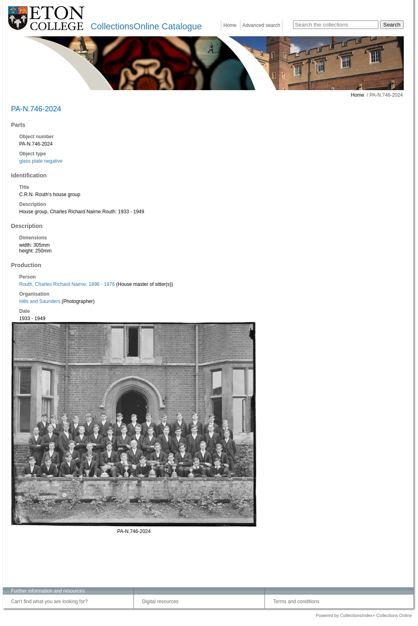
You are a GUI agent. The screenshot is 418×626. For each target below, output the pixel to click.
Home (229, 25)
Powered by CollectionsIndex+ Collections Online (364, 615)
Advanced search (261, 25)
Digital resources (160, 601)
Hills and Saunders (39, 301)
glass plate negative (40, 161)
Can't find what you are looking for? (49, 601)
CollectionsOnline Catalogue (146, 26)
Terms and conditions (296, 601)
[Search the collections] (335, 24)
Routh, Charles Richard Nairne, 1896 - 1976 (67, 284)
